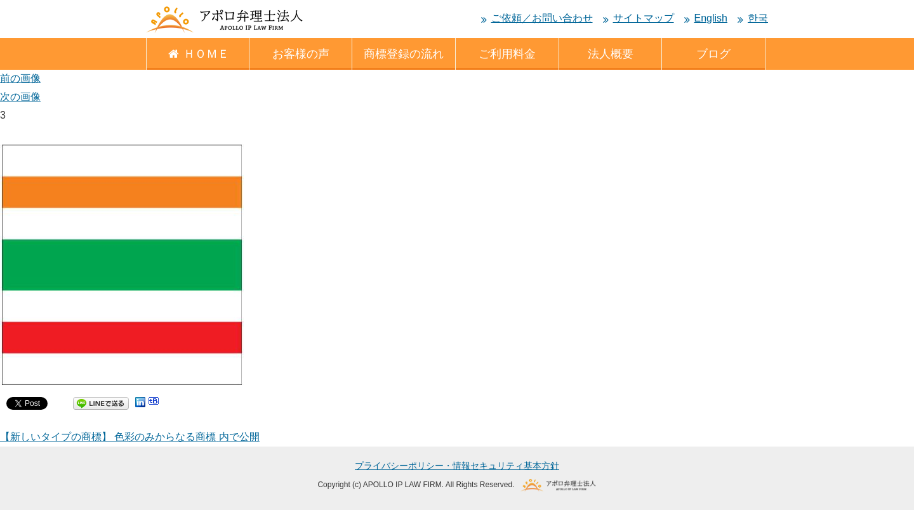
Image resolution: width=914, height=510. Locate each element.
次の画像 (20, 96)
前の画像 (20, 78)
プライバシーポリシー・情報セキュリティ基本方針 (457, 466)
